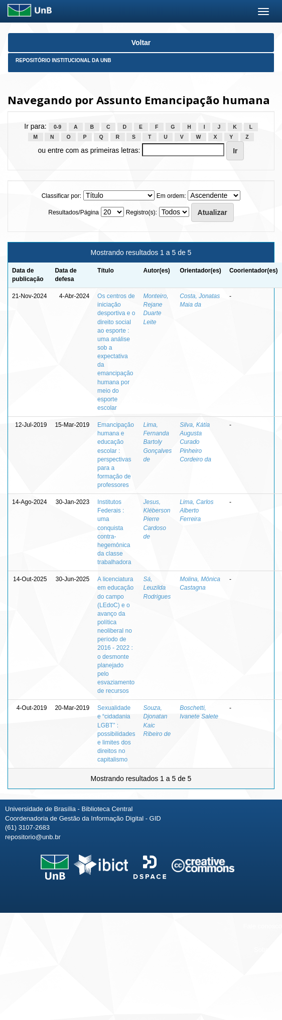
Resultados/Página (73, 212)
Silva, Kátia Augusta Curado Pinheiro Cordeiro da (195, 442)
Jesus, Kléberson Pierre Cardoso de (156, 519)
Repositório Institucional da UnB (63, 60)
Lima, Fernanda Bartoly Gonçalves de (157, 442)
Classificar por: (61, 195)
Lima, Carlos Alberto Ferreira (196, 510)
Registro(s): (141, 212)
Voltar (141, 43)
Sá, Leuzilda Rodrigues (157, 588)
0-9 (57, 127)
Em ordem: (171, 195)
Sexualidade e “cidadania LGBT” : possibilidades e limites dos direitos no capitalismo (116, 733)
